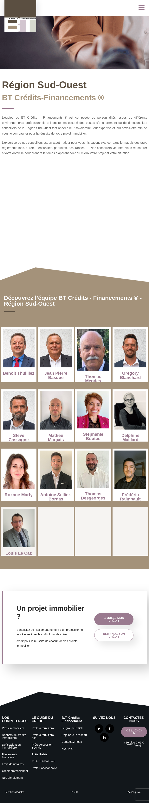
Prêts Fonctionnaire (44, 768)
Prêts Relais (40, 754)
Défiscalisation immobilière (11, 746)
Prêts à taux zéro (43, 728)
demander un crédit (114, 635)
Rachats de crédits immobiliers (14, 736)
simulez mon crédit (114, 619)
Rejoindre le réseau (74, 735)
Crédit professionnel (15, 770)
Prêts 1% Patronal (43, 761)
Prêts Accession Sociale (42, 746)
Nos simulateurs (12, 777)
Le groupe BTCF (72, 728)
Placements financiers (9, 756)
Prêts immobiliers (13, 728)
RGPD (74, 792)
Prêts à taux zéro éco (43, 736)
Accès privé (134, 792)
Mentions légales (14, 792)
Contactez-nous (72, 741)
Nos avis (67, 748)
